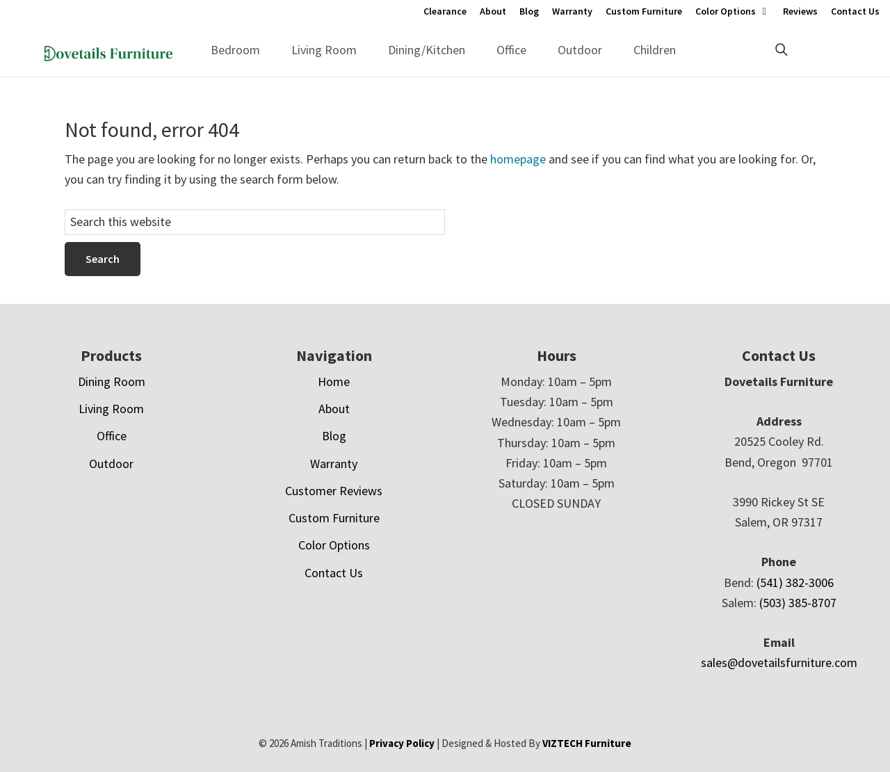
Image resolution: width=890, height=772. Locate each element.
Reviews (800, 11)
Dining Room (111, 381)
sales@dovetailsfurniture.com (779, 662)
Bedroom (235, 50)
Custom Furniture (644, 11)
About (493, 11)
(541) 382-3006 (795, 582)
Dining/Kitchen (426, 50)
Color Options (725, 11)
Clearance (445, 11)
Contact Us (855, 11)
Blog (529, 11)
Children (654, 50)
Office (511, 50)
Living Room (324, 50)
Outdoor (580, 50)
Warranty (572, 11)
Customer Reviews (333, 491)
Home (334, 381)
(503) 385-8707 (797, 603)
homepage (518, 159)
